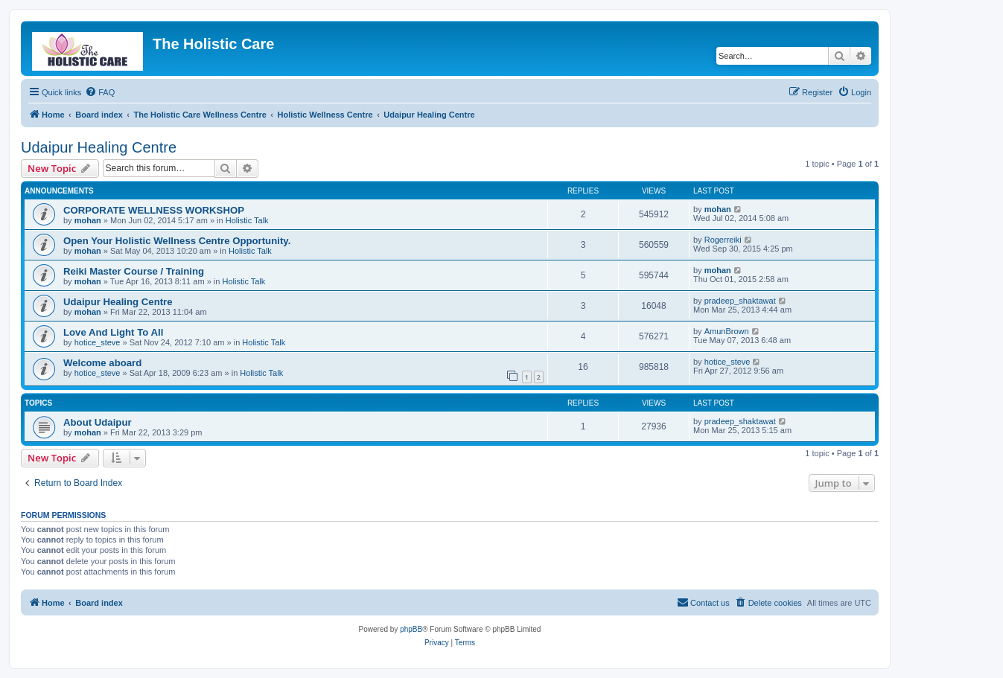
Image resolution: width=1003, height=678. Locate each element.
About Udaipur (97, 422)
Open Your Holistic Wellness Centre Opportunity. (176, 240)
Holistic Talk (247, 220)
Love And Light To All (113, 332)
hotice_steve (97, 342)
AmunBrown (726, 331)
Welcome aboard (102, 362)
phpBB (411, 629)
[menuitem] (100, 92)
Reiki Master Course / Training (133, 271)
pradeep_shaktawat (740, 300)
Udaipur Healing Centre (98, 147)
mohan (87, 220)
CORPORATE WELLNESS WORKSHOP (153, 210)
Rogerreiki (723, 239)
